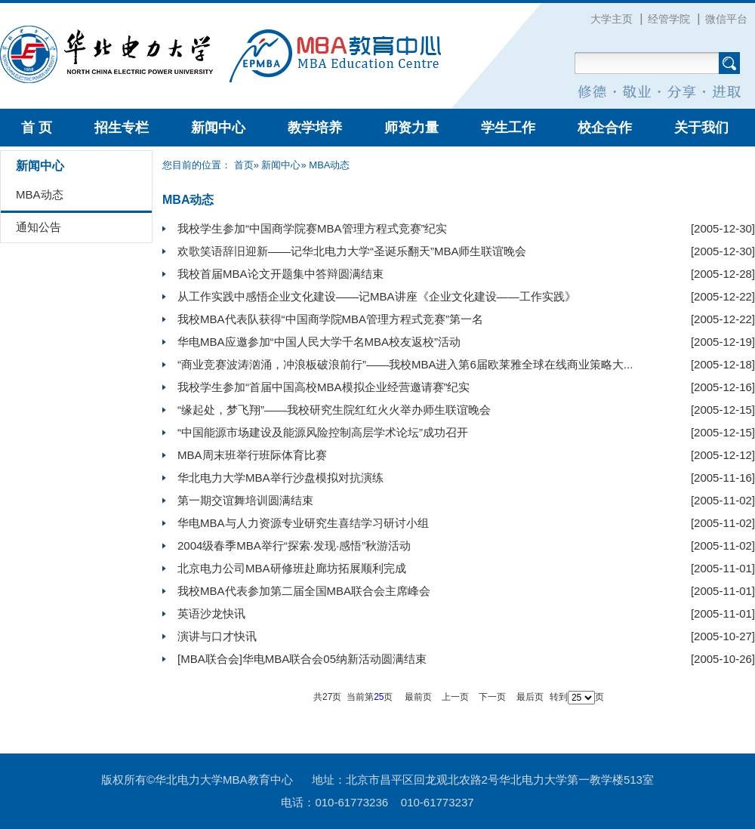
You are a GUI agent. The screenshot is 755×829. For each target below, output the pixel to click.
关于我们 (701, 127)
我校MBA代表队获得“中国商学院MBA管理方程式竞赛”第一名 (330, 319)
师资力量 (411, 127)
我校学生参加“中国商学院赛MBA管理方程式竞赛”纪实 (312, 228)
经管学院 (669, 19)
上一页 (455, 697)
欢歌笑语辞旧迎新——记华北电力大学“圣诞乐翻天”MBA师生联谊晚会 (352, 251)
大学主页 (611, 19)
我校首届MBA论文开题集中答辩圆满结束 (280, 273)
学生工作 (508, 127)
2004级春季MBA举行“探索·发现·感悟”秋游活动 (294, 545)
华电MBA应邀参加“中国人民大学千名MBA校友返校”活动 (319, 341)
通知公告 (38, 226)
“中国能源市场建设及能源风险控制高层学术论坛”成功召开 (322, 432)
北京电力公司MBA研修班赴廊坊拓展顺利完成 (291, 568)
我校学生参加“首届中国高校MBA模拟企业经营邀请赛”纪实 (323, 387)
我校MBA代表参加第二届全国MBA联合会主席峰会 (303, 590)
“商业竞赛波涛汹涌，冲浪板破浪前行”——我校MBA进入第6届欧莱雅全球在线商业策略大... (405, 364)
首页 (244, 165)
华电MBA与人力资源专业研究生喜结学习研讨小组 (303, 522)
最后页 (530, 697)
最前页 (418, 697)
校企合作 (605, 127)
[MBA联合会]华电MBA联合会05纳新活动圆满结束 (302, 658)
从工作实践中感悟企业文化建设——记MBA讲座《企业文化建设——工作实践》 (376, 296)
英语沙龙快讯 (211, 613)
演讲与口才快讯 (217, 636)
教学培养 (315, 127)
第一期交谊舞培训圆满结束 (245, 500)
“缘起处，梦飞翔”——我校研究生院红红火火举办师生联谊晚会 (334, 409)
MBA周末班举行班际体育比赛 (252, 454)
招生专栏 (121, 127)
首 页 (36, 127)
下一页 (492, 697)
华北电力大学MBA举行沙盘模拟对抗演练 (280, 477)
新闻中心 (218, 127)
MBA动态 (39, 194)
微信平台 (726, 19)
